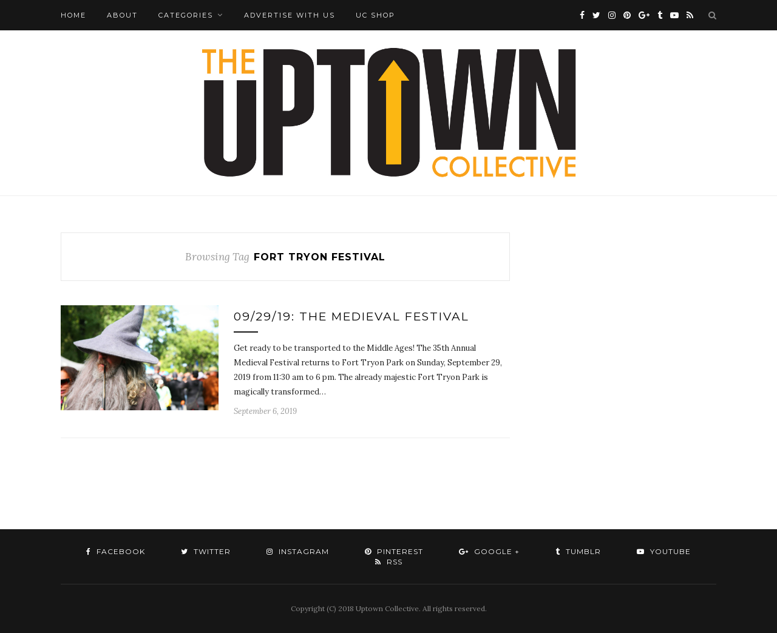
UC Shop (375, 15)
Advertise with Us (289, 15)
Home (73, 15)
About (122, 15)
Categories (185, 15)
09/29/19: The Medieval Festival (351, 316)
